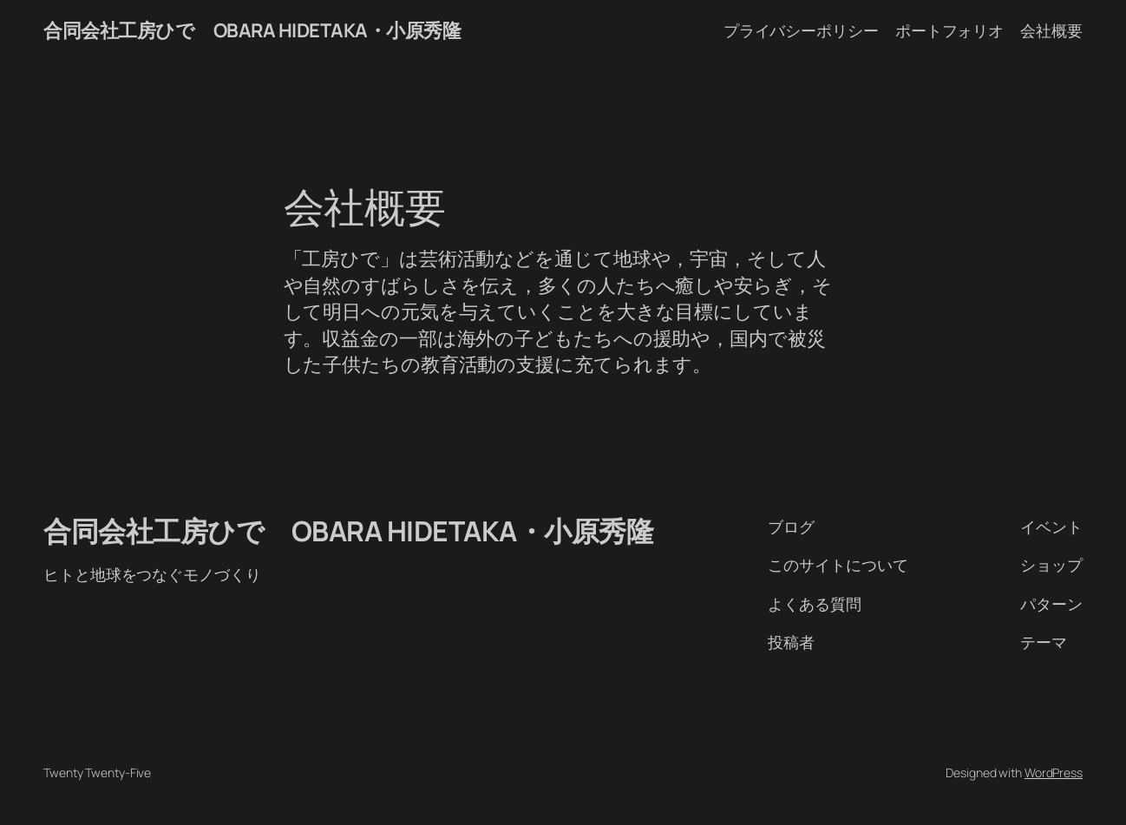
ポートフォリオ (949, 30)
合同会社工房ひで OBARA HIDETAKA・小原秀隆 (252, 30)
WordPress (1054, 772)
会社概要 (1051, 30)
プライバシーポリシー (801, 30)
